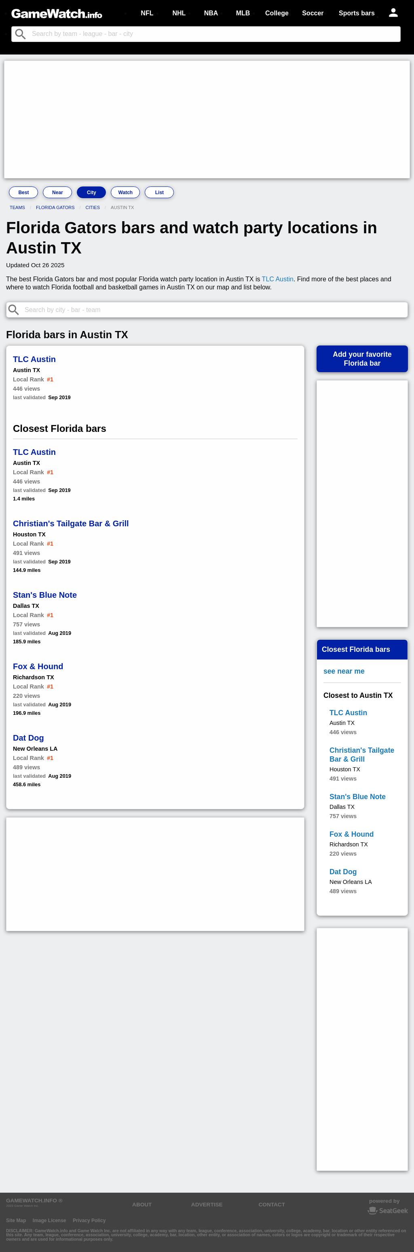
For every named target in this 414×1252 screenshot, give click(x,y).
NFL (147, 13)
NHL (179, 13)
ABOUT (142, 1205)
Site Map (16, 1220)
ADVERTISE (207, 1205)
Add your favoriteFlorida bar (362, 358)
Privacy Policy (89, 1220)
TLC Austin (278, 279)
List (159, 192)
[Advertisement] (207, 119)
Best (23, 192)
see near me (344, 671)
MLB (243, 13)
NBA (211, 13)
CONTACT (272, 1205)
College (277, 13)
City (91, 192)
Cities (93, 207)
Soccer (312, 13)
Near (57, 192)
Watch (125, 192)
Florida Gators (55, 207)
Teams (17, 207)
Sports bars (357, 13)
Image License (49, 1220)
